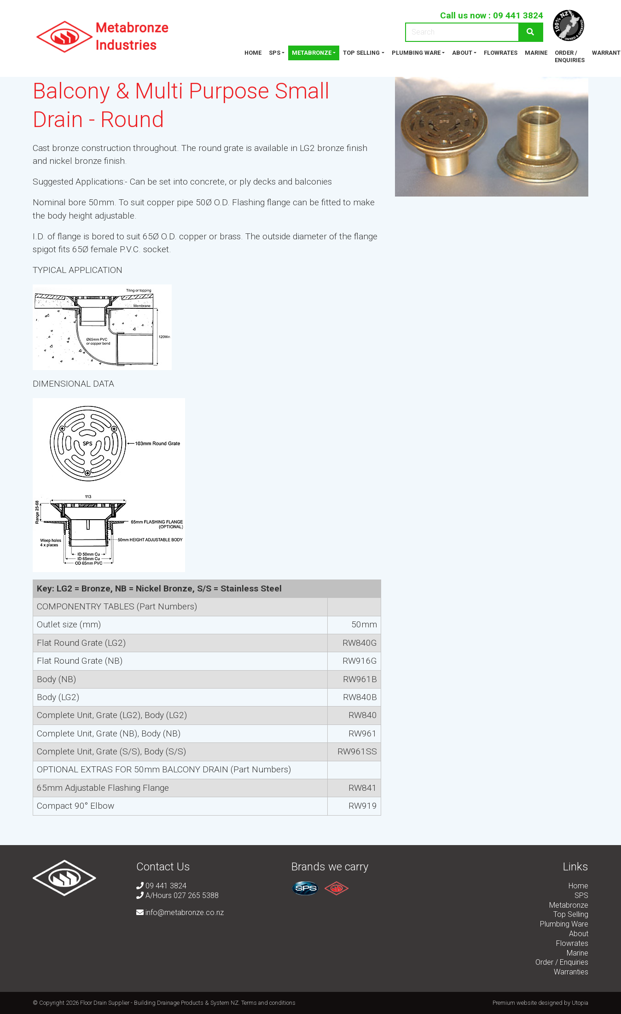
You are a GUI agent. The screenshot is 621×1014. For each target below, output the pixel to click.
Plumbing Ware (416, 52)
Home (252, 52)
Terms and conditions (268, 1002)
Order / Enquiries (570, 56)
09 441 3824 (518, 15)
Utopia (580, 1002)
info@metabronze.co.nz (180, 912)
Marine (536, 52)
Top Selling (361, 52)
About (462, 52)
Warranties (571, 972)
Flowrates (500, 52)
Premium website (515, 1002)
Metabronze (311, 52)
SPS (274, 52)
